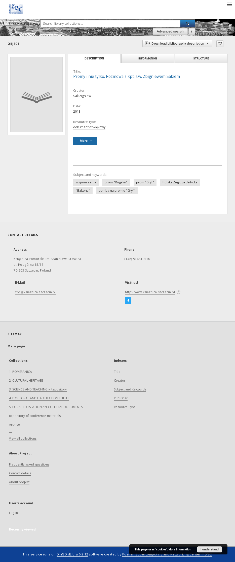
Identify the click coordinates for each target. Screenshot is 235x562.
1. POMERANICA (20, 372)
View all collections (22, 438)
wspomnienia (86, 182)
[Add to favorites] (219, 43)
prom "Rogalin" (116, 182)
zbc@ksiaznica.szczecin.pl (35, 292)
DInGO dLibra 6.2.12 (72, 554)
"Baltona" (83, 190)
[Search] (187, 23)
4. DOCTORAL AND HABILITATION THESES (39, 398)
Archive (14, 424)
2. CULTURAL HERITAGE (26, 380)
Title (117, 372)
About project (19, 482)
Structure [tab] (201, 58)
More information (180, 549)
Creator (119, 380)
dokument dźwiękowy (89, 127)
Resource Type (125, 407)
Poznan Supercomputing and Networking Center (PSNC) (167, 554)
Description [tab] (94, 58)
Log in (13, 513)
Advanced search (170, 31)
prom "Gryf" (145, 182)
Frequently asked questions (29, 464)
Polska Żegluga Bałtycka (180, 182)
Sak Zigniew (82, 96)
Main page (16, 346)
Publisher (121, 398)
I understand (210, 549)
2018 (76, 111)
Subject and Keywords (130, 389)
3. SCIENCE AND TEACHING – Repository (38, 389)
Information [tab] (147, 58)
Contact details (20, 473)
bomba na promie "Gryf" (117, 190)
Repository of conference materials (35, 416)
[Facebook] (128, 301)
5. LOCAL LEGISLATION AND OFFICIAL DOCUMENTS (46, 407)
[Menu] (229, 4)
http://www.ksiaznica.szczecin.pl (150, 292)
